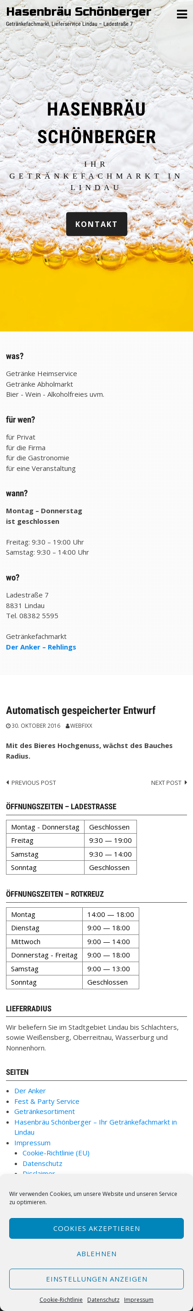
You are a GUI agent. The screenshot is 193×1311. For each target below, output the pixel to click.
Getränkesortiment (44, 1111)
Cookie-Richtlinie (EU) (56, 1152)
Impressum (138, 1300)
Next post (166, 782)
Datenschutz (103, 1300)
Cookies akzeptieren (96, 1228)
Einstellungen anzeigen (97, 1278)
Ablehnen (97, 1253)
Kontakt (96, 224)
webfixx (81, 725)
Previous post (33, 782)
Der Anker (30, 1090)
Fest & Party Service (46, 1101)
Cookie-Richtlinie (61, 1300)
